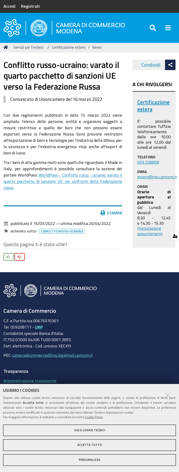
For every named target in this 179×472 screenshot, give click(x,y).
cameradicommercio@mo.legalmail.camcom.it (52, 355)
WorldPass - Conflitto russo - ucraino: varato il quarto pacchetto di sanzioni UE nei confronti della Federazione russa (62, 181)
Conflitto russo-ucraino (62, 231)
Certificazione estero (69, 47)
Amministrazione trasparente (29, 380)
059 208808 (148, 162)
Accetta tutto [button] (89, 444)
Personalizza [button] (89, 459)
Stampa (111, 213)
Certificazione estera (153, 105)
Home (6, 47)
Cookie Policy (94, 417)
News (97, 47)
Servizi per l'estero (28, 47)
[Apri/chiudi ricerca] (153, 28)
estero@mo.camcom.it (157, 177)
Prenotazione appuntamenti (150, 231)
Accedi (9, 6)
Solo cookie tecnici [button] (89, 430)
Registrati (30, 6)
